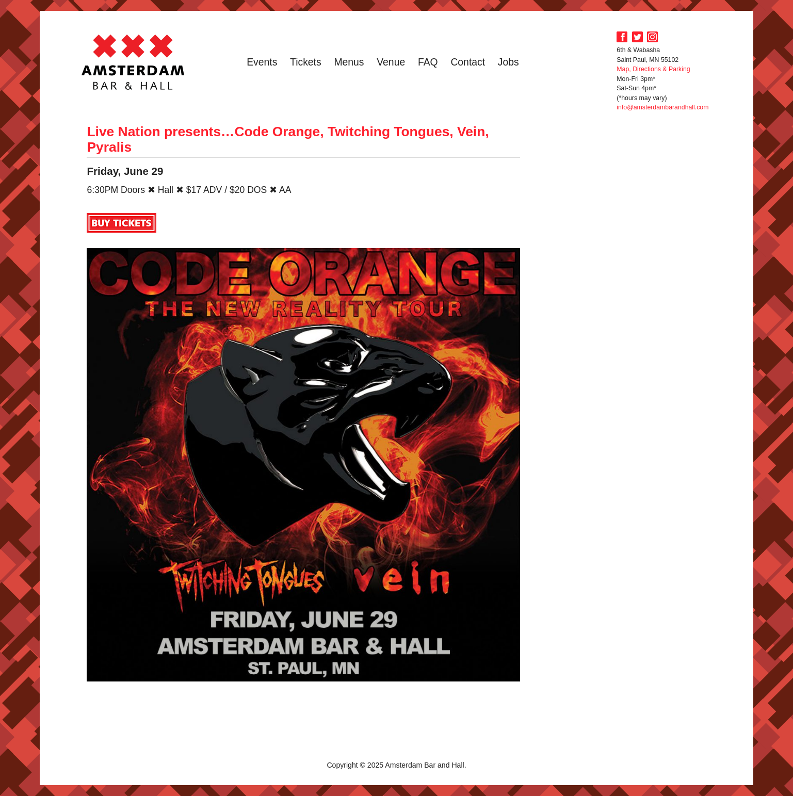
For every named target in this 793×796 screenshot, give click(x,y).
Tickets (305, 62)
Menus (349, 62)
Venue (391, 62)
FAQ (428, 62)
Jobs (508, 62)
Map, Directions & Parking (653, 69)
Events (262, 62)
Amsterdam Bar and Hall (133, 62)
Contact (467, 62)
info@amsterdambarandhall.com (662, 107)
